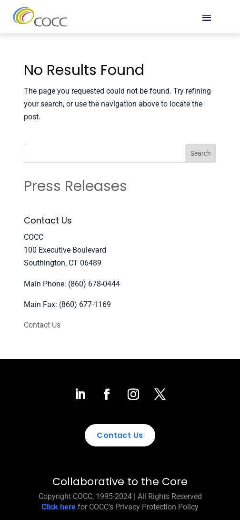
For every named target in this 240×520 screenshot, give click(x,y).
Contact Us (42, 324)
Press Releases (75, 186)
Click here (58, 506)
